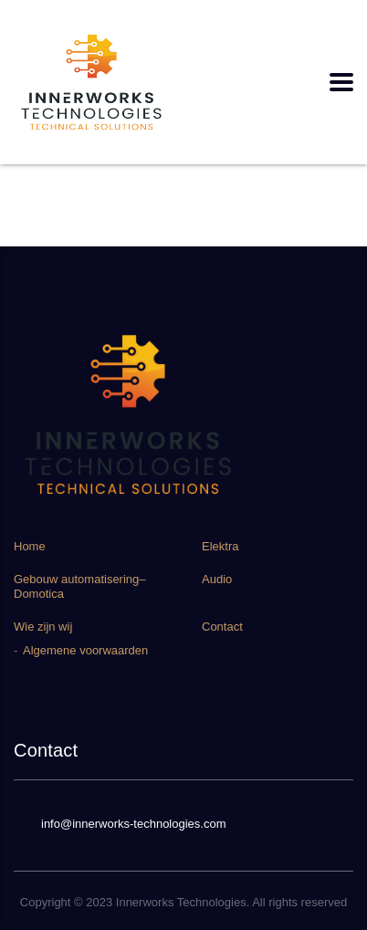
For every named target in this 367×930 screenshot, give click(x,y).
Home (30, 546)
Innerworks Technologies (181, 902)
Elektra (220, 546)
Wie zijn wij (43, 626)
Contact (222, 626)
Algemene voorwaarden (85, 650)
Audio (217, 579)
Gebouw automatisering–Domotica (80, 586)
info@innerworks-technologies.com (133, 824)
